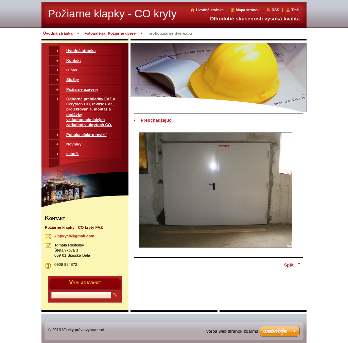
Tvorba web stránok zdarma (231, 331)
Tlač (295, 10)
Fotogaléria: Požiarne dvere (110, 33)
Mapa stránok (248, 10)
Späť (289, 265)
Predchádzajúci (157, 120)
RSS (275, 10)
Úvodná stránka (210, 10)
